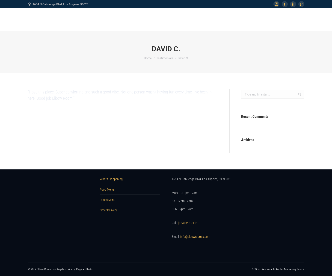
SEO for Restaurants (264, 269)
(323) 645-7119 (188, 223)
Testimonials (164, 58)
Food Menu (107, 189)
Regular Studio (84, 269)
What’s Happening (111, 179)
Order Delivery (108, 210)
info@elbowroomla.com (195, 236)
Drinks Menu (107, 200)
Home (148, 58)
